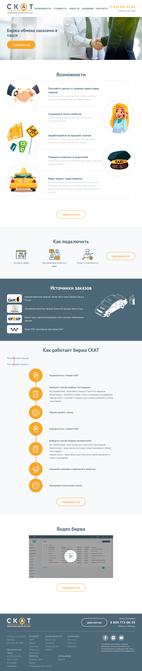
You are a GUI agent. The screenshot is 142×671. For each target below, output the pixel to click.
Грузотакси (34, 652)
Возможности (43, 8)
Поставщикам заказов (17, 364)
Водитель (50, 643)
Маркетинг (34, 649)
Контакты (102, 8)
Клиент (48, 649)
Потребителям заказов (18, 358)
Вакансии (72, 646)
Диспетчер (50, 639)
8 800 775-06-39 (122, 622)
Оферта (61, 659)
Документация (36, 659)
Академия (87, 8)
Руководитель (52, 646)
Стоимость (60, 8)
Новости (74, 8)
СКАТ (31, 639)
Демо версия (94, 622)
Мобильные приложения (40, 666)
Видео (32, 662)
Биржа (32, 643)
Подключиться (21, 45)
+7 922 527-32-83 (122, 7)
